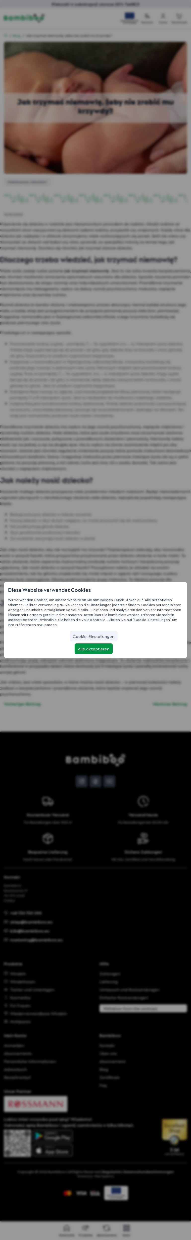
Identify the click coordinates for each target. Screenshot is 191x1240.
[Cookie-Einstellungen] (94, 636)
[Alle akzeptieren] (94, 648)
